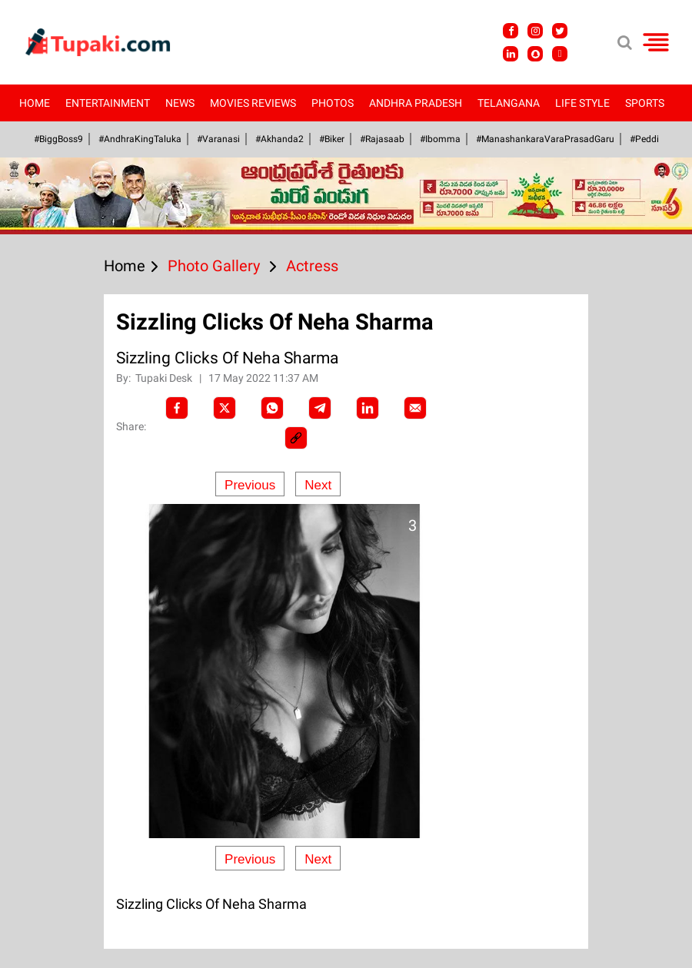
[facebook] (176, 407)
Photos (332, 103)
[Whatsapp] (272, 407)
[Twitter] (224, 407)
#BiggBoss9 (58, 139)
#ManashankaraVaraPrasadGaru (545, 139)
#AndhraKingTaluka (139, 139)
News (180, 103)
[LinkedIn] (367, 407)
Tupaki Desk (165, 378)
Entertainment (107, 103)
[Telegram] (319, 407)
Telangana (508, 103)
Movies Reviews (253, 103)
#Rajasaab (382, 139)
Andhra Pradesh (415, 103)
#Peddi (644, 139)
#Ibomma (440, 139)
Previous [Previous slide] (250, 485)
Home (34, 103)
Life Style (582, 103)
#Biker (331, 139)
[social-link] (296, 437)
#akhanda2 (279, 139)
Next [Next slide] (317, 485)
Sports (644, 103)
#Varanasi (218, 139)
